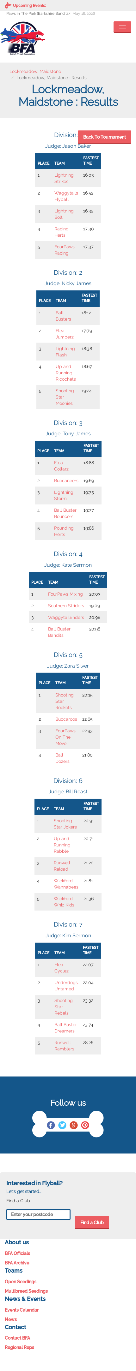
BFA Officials (17, 1253)
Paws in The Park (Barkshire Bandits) (38, 13)
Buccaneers (66, 480)
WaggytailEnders (66, 617)
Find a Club (92, 1222)
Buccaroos (66, 719)
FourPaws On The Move (65, 737)
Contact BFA (17, 1338)
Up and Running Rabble (62, 845)
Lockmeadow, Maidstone (35, 71)
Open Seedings (20, 1281)
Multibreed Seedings (26, 1291)
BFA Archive (17, 1262)
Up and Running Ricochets (66, 373)
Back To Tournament (104, 137)
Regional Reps (19, 1347)
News (11, 1319)
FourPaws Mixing (65, 594)
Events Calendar (22, 1310)
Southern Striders (66, 605)
